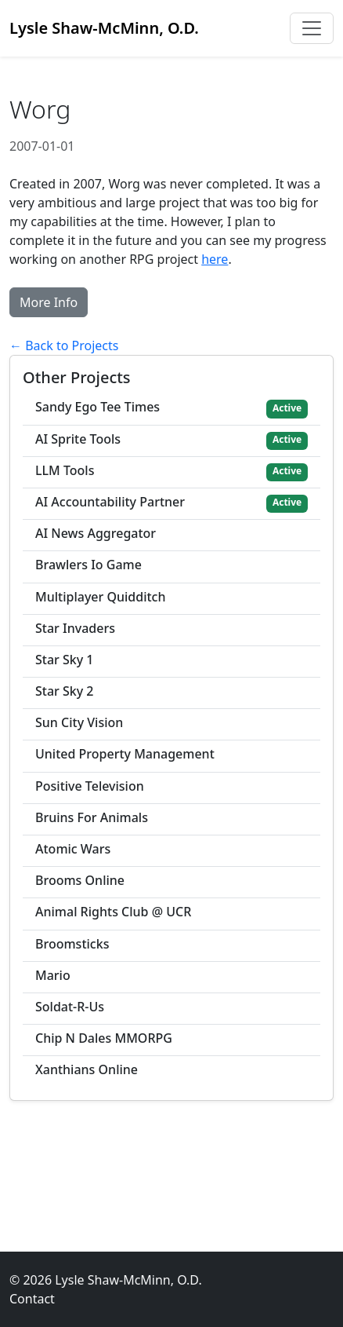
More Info (49, 302)
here (214, 259)
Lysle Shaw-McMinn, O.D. (104, 27)
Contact (32, 1298)
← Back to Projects (63, 345)
